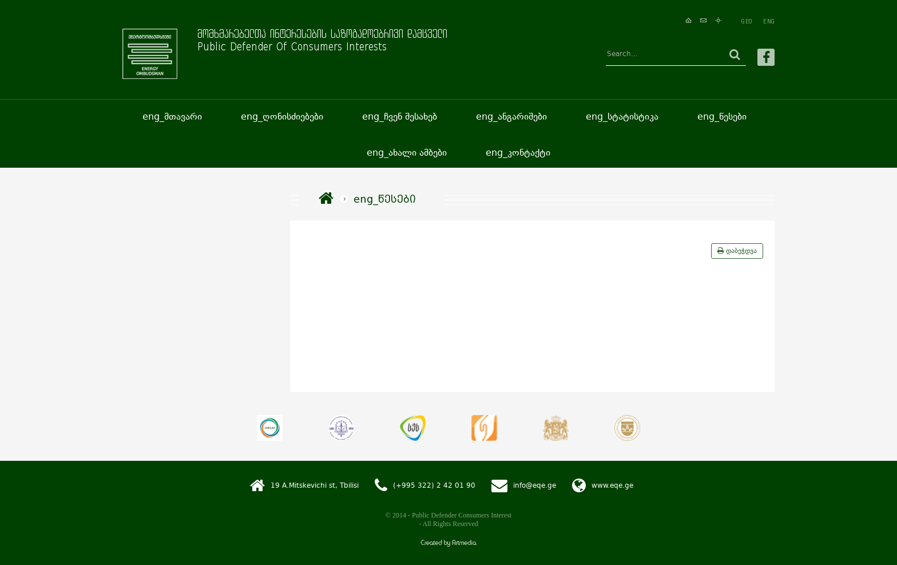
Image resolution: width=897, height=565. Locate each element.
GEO (746, 21)
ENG (769, 21)
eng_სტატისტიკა (622, 116)
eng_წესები (722, 116)
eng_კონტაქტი (518, 152)
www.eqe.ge (612, 485)
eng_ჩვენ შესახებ (399, 116)
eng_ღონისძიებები (282, 116)
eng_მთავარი (172, 116)
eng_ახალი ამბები (407, 152)
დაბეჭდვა (737, 251)
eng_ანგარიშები (511, 116)
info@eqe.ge (534, 485)
